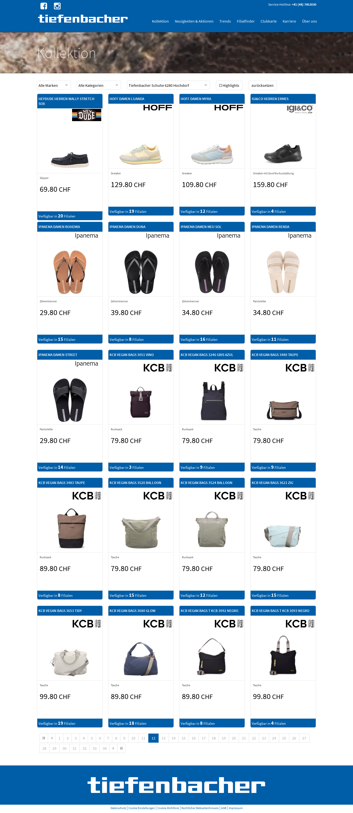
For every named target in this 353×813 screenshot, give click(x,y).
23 (264, 738)
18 (214, 738)
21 (244, 738)
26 (294, 738)
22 (254, 738)
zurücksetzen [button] (263, 85)
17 (204, 738)
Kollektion (160, 21)
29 (54, 748)
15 (184, 738)
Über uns (309, 21)
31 (74, 748)
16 (194, 738)
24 (274, 738)
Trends (225, 21)
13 (163, 738)
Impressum (236, 808)
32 (85, 748)
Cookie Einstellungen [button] (141, 808)
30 (64, 748)
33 (95, 748)
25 (284, 738)
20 (234, 738)
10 (133, 738)
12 (153, 738)
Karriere (289, 21)
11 (143, 738)
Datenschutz (118, 808)
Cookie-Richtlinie (168, 808)
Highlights (229, 85)
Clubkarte (269, 21)
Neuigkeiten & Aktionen (194, 21)
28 (44, 748)
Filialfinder (246, 21)
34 (105, 748)
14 (174, 738)
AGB (223, 808)
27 (304, 738)
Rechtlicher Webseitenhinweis (200, 808)
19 (224, 738)
